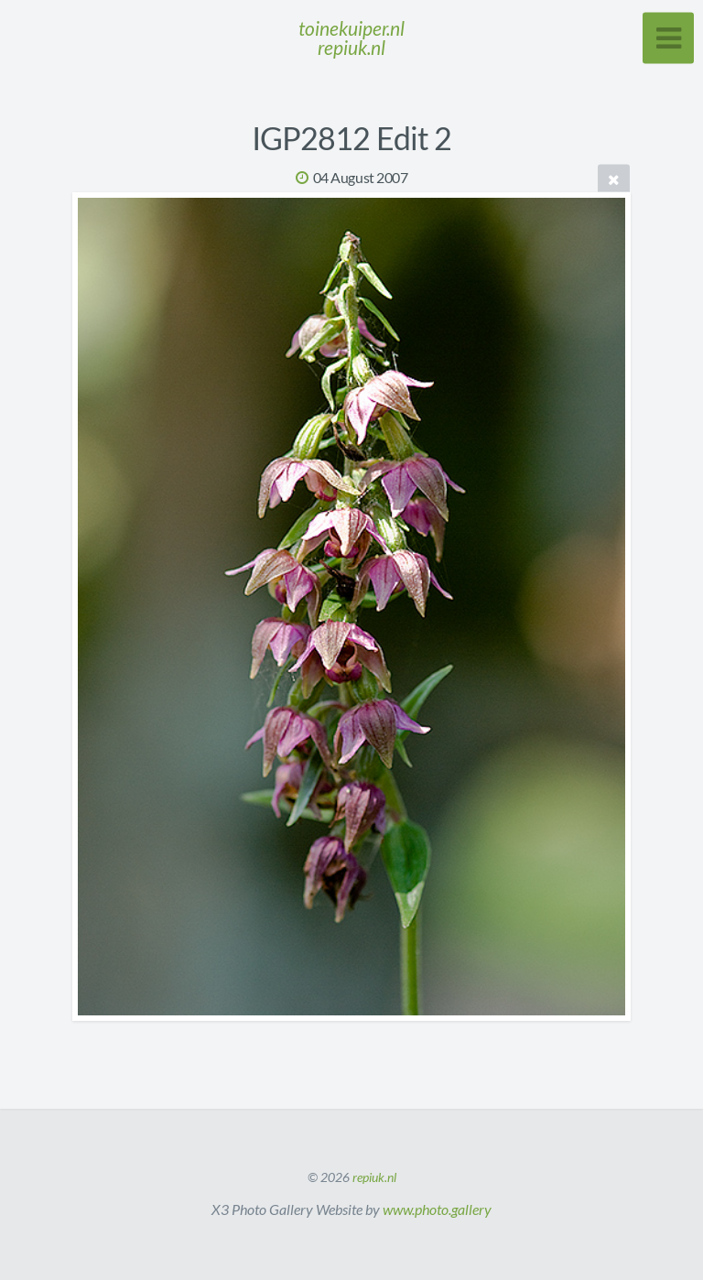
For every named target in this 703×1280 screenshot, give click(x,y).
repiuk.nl (374, 1177)
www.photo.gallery (437, 1209)
